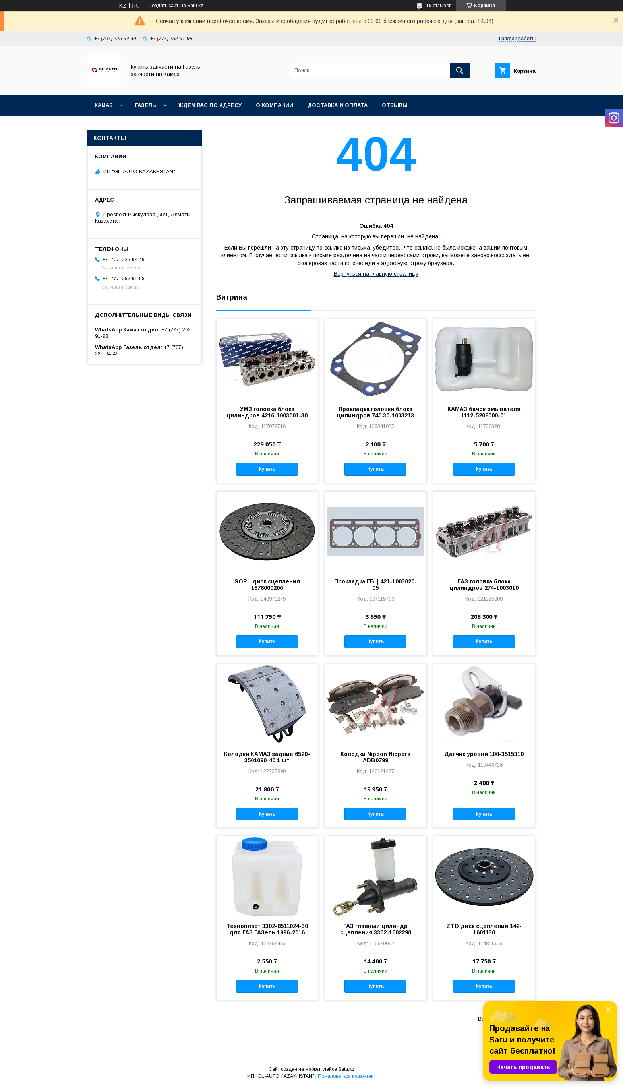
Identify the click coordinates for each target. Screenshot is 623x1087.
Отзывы (395, 105)
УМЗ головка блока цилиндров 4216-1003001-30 (267, 412)
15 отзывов (439, 5)
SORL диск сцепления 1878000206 (267, 584)
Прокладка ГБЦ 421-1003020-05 (375, 584)
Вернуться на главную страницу (376, 274)
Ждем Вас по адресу (210, 105)
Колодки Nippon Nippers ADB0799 (376, 757)
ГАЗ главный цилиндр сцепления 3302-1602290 (375, 929)
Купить (267, 469)
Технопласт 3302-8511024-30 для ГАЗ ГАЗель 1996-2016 (267, 929)
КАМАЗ (104, 105)
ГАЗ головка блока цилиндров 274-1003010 (484, 584)
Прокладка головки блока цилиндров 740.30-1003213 (375, 412)
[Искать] (460, 70)
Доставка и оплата (338, 105)
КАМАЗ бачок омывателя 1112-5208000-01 (483, 412)
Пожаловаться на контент (347, 1076)
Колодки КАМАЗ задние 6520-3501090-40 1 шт (267, 757)
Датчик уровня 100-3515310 (484, 754)
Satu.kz (346, 1069)
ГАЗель (145, 105)
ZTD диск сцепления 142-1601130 (484, 929)
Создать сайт (163, 5)
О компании (274, 105)
